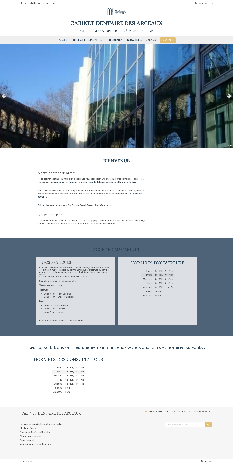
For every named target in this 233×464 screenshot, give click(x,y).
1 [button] (228, 145)
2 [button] (231, 145)
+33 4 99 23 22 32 (201, 411)
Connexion (206, 461)
